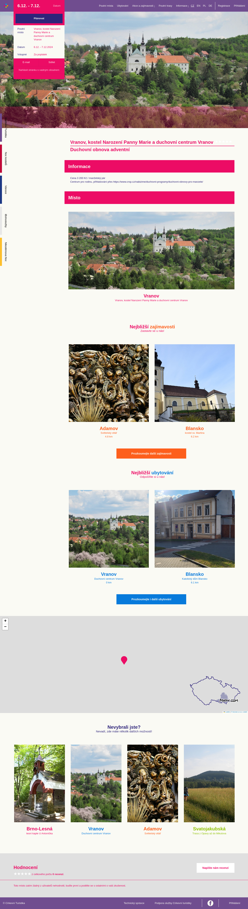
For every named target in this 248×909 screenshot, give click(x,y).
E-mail (26, 62)
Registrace (224, 5)
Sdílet (51, 62)
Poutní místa (106, 5)
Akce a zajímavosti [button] (143, 6)
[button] (124, 660)
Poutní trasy (165, 5)
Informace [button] (182, 6)
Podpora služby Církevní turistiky (173, 903)
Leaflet (227, 712)
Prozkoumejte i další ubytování (151, 599)
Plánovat (39, 18)
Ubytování (122, 5)
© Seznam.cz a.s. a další (239, 712)
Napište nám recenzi (215, 867)
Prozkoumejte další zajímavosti (151, 453)
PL (204, 5)
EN (198, 5)
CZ (192, 5)
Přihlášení (239, 5)
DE (210, 5)
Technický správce (134, 903)
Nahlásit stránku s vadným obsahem (39, 70)
